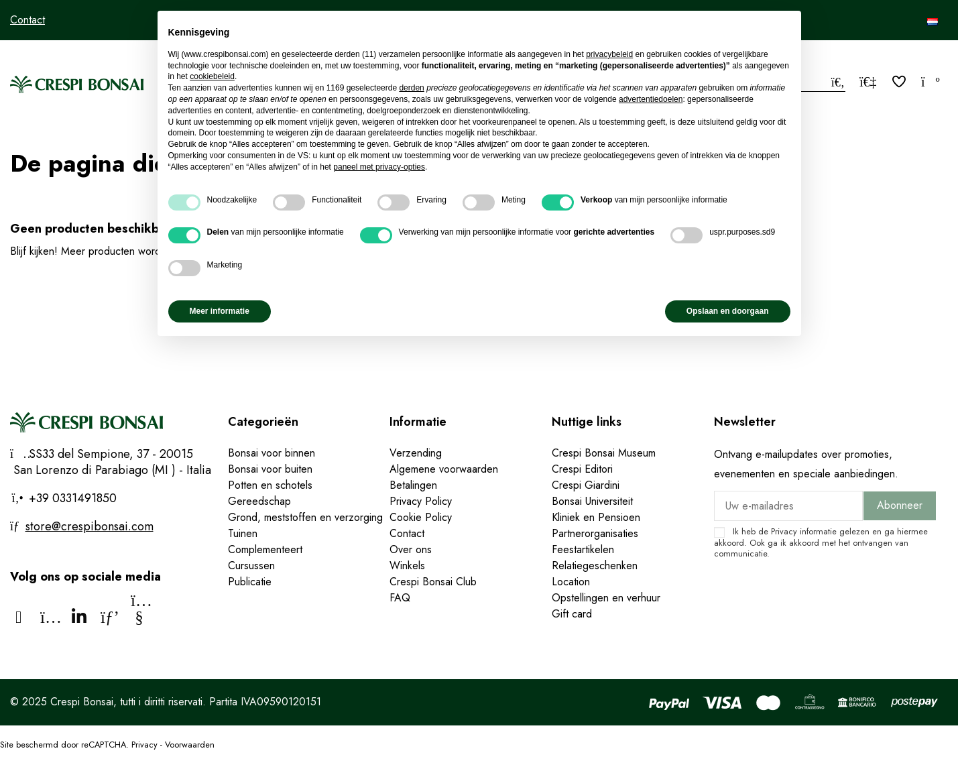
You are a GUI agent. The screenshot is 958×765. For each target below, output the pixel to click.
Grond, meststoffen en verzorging (305, 517)
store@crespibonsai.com (89, 526)
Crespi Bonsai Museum (604, 453)
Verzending (416, 453)
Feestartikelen (583, 549)
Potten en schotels (270, 485)
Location (571, 581)
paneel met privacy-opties (379, 167)
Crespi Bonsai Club (433, 581)
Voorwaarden (190, 744)
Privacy (784, 531)
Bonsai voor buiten (270, 469)
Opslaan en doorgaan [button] (727, 311)
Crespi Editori (582, 469)
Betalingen (413, 485)
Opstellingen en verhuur (606, 597)
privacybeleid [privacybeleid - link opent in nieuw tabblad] (609, 54)
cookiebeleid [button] (212, 76)
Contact (27, 19)
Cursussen (251, 565)
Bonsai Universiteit (592, 501)
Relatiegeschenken (595, 565)
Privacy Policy (421, 501)
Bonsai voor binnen (271, 453)
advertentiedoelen (650, 99)
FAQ (400, 597)
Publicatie (250, 581)
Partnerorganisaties (595, 533)
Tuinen (242, 533)
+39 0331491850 (71, 498)
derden (411, 88)
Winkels (407, 565)
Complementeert (265, 549)
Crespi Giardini (585, 485)
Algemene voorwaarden (444, 469)
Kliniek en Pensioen (596, 517)
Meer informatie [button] (219, 311)
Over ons (411, 549)
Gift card (572, 614)
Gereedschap (259, 501)
